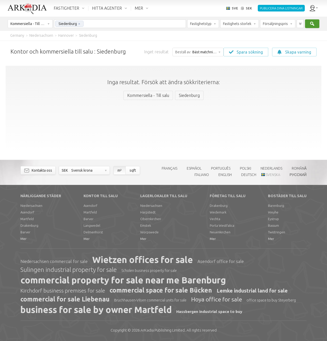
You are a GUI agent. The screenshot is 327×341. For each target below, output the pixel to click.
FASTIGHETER (66, 8)
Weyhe (273, 212)
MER (139, 8)
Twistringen (276, 232)
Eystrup (273, 219)
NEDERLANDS (271, 168)
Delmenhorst (93, 232)
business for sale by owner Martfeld (96, 310)
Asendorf (27, 212)
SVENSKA (273, 175)
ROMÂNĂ (299, 168)
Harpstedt (148, 212)
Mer (23, 239)
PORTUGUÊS (220, 168)
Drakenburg (29, 225)
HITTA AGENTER (107, 8)
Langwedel (92, 225)
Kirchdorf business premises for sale (62, 290)
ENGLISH (225, 175)
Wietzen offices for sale (142, 260)
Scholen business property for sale (149, 271)
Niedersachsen (31, 205)
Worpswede (149, 232)
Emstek (145, 225)
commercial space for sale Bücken (161, 290)
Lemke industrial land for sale (252, 291)
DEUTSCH (248, 175)
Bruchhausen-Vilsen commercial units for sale (150, 300)
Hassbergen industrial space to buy (209, 311)
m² (120, 170)
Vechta (215, 219)
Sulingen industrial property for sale (68, 269)
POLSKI (245, 168)
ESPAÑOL (194, 168)
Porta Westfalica (222, 225)
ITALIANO (201, 175)
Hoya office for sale (216, 299)
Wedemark (218, 212)
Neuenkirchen (220, 232)
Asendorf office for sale (220, 261)
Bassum (273, 225)
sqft (133, 170)
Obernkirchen (150, 219)
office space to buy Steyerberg (271, 300)
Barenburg (276, 205)
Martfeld (27, 219)
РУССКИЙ (298, 175)
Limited (163, 330)
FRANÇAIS (169, 168)
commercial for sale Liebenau (65, 299)
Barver (25, 232)
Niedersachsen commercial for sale (54, 261)
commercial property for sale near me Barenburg (123, 280)
